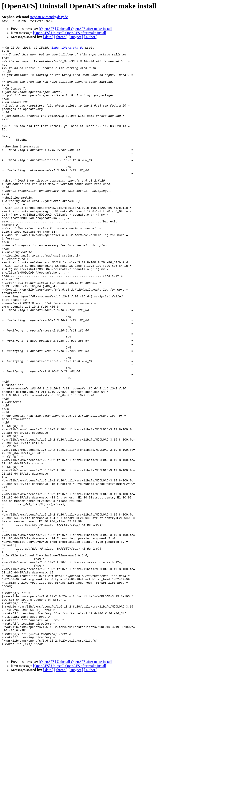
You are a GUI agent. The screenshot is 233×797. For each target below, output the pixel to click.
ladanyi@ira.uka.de (67, 48)
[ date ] (48, 37)
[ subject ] (75, 37)
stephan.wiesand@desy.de (49, 17)
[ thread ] (61, 37)
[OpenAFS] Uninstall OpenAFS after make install (75, 29)
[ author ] (91, 37)
